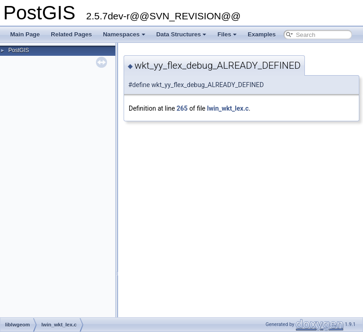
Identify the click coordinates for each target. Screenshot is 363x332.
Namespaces (124, 34)
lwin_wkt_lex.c (228, 108)
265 (182, 108)
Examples (262, 34)
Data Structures (181, 34)
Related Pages (71, 34)
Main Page (25, 34)
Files (227, 34)
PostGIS (18, 50)
